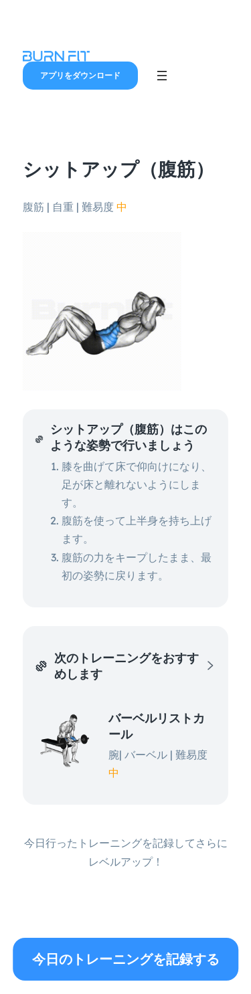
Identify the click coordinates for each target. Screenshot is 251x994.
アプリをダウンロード (80, 75)
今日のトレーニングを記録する (126, 959)
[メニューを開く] (162, 76)
